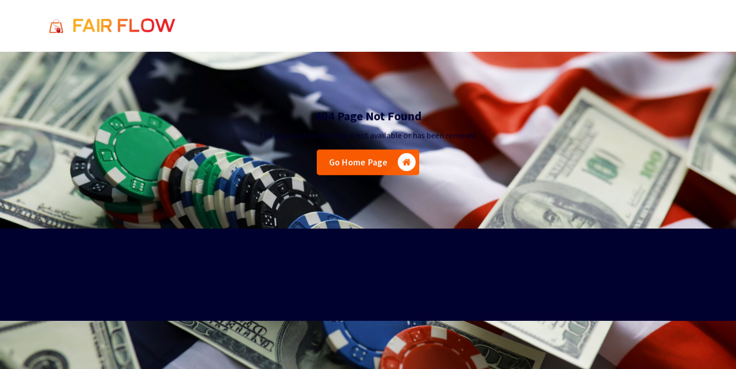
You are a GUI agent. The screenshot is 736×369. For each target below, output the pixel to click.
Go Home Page (372, 164)
